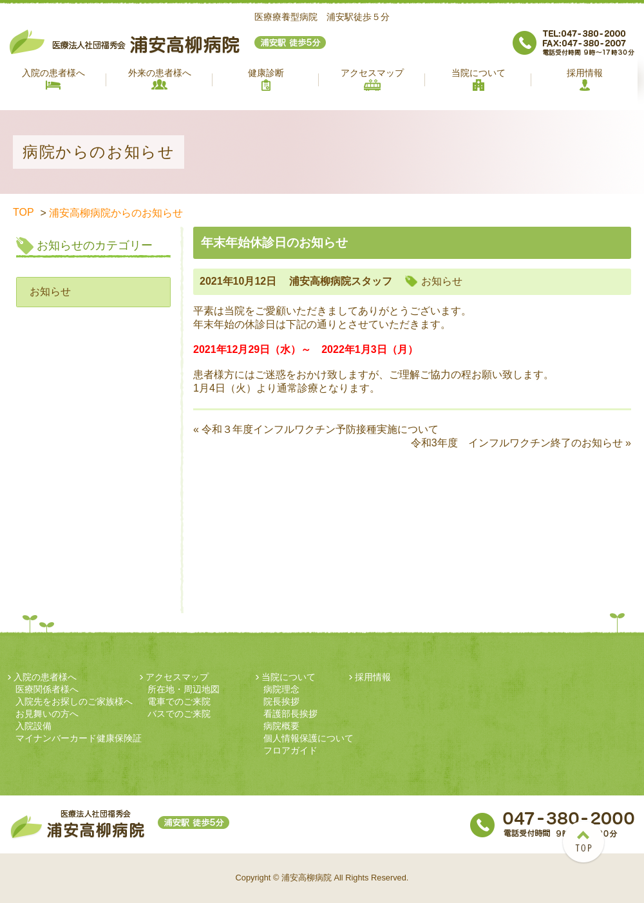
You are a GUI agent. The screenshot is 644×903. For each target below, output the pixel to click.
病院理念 (281, 689)
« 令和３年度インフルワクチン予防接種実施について (316, 429)
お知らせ (50, 291)
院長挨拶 (281, 701)
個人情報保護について (308, 738)
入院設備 (33, 726)
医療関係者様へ (47, 689)
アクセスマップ (372, 79)
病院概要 (281, 726)
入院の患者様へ (53, 79)
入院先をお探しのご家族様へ (74, 701)
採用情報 (585, 79)
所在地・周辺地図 (183, 689)
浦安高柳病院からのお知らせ (116, 212)
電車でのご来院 (179, 701)
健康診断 (266, 79)
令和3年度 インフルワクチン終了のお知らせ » (521, 442)
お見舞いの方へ (47, 713)
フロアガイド (290, 750)
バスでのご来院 (179, 713)
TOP (23, 212)
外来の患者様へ (159, 79)
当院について (478, 79)
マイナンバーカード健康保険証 (78, 738)
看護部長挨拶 (290, 713)
